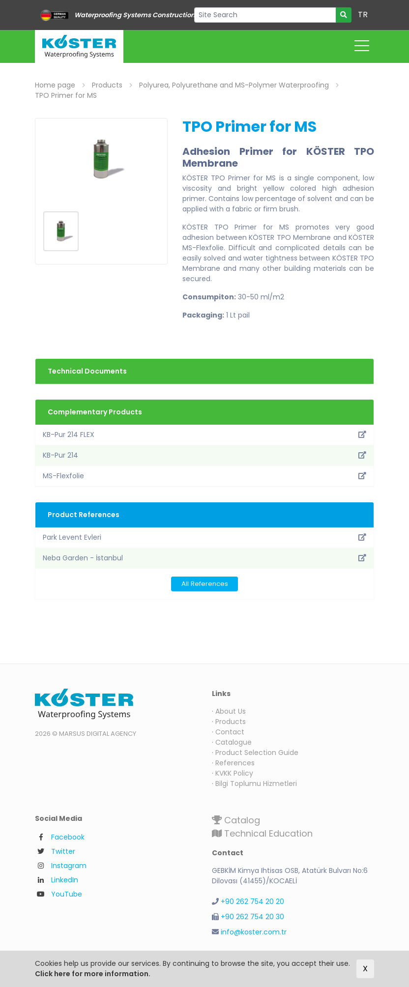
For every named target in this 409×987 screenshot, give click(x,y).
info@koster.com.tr (254, 932)
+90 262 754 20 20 (252, 901)
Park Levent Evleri (204, 537)
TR (363, 14)
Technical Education (262, 833)
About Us (230, 711)
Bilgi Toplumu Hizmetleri (256, 783)
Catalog (236, 820)
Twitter (63, 851)
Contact (229, 732)
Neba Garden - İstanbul (204, 558)
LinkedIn (64, 880)
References (235, 763)
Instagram (69, 866)
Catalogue (233, 742)
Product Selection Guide (256, 752)
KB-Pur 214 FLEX (204, 434)
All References (204, 583)
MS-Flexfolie (204, 476)
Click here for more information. (92, 974)
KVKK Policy (234, 773)
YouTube (66, 894)
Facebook (68, 837)
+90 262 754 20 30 (252, 917)
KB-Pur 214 (204, 455)
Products (230, 721)
